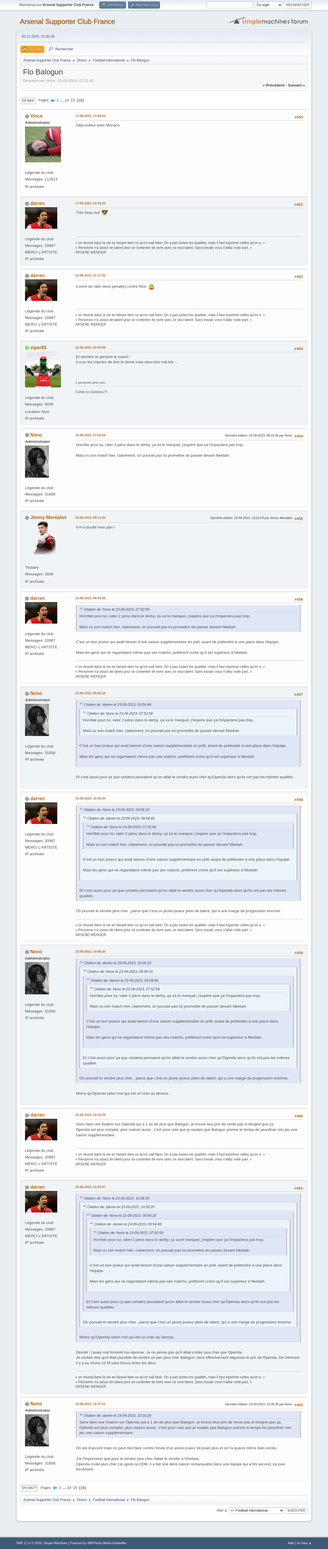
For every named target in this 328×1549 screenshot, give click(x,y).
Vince (36, 116)
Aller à (221, 1510)
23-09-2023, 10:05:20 (90, 798)
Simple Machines (55, 1543)
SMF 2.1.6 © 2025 (29, 1543)
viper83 (38, 347)
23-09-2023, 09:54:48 (90, 598)
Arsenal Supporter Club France (67, 21)
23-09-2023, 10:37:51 (90, 1404)
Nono (36, 435)
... (62, 100)
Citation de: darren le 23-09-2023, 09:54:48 (117, 705)
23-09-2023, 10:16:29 (90, 1114)
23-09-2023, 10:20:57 (90, 1187)
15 (73, 100)
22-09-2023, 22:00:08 (90, 347)
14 (67, 100)
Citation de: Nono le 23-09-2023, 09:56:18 (116, 810)
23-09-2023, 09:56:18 (90, 693)
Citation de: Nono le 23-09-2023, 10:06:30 (116, 1198)
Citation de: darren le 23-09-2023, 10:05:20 (117, 963)
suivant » (296, 85)
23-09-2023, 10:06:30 (90, 951)
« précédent (274, 85)
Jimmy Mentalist (48, 517)
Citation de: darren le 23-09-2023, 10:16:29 (117, 1416)
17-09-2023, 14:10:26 (90, 203)
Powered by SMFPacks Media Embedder (98, 1543)
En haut (29, 1488)
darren (37, 203)
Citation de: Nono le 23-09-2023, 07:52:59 (116, 610)
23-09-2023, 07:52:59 (90, 435)
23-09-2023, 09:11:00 (90, 517)
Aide (291, 1543)
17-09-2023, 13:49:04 (90, 116)
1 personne (83, 382)
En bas (28, 100)
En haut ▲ (304, 1543)
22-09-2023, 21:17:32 (90, 275)
